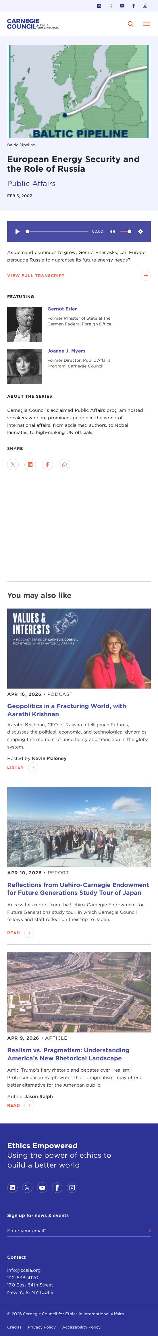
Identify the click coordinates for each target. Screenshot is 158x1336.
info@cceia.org (24, 1270)
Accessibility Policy (81, 1327)
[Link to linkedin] (99, 6)
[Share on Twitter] (13, 464)
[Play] (17, 231)
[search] (131, 24)
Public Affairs (31, 183)
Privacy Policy (42, 1327)
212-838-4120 (22, 1277)
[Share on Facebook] (47, 464)
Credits (14, 1327)
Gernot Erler (62, 309)
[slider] (57, 231)
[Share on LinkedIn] (30, 464)
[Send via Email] (64, 464)
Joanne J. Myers (66, 351)
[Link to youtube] (122, 6)
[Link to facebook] (133, 6)
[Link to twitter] (110, 6)
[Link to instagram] (145, 6)
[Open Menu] (146, 24)
